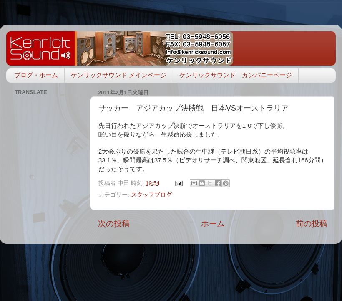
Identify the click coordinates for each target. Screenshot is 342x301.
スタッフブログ (151, 195)
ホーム (213, 223)
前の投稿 (311, 223)
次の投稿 (114, 223)
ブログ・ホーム (36, 74)
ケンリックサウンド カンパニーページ (235, 74)
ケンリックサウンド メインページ (118, 74)
